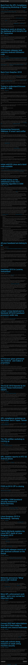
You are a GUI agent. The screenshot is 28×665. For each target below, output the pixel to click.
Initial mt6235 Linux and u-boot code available (14, 165)
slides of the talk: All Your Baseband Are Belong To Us (15, 248)
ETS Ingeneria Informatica (8, 445)
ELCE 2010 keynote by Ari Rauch (11, 393)
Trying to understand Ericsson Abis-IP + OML (13, 87)
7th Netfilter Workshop (5, 444)
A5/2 (16, 191)
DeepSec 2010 (18, 75)
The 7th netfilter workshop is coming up (12, 440)
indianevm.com (14, 649)
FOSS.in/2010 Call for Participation (6, 490)
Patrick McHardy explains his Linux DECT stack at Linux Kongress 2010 (13, 533)
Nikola (16, 664)
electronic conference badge (15, 283)
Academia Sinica (6, 423)
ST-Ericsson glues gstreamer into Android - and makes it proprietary (12, 361)
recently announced (7, 586)
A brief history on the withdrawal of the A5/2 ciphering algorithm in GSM (12, 182)
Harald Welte (9, 664)
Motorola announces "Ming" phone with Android (12, 579)
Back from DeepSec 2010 (11, 72)
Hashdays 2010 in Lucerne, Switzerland (12, 270)
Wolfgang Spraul (16, 23)
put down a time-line (5, 214)
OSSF (3, 423)
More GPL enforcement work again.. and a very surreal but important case (13, 596)
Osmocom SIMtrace (17, 148)
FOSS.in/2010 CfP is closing (12, 486)
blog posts (12, 462)
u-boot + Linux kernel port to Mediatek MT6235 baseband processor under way (12, 313)
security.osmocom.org (19, 214)
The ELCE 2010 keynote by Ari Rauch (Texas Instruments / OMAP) (13, 388)
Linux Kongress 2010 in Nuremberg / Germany (10, 517)
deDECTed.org (8, 541)
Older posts (25, 661)
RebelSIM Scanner (7, 143)
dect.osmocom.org (9, 546)
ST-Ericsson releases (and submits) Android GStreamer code (12, 52)
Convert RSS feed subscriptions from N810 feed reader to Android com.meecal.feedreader (14, 625)
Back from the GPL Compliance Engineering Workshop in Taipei (14, 6)
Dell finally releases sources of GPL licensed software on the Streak (13, 551)
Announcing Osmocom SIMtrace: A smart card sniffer (13, 130)
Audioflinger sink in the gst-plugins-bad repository (16, 64)
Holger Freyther (22, 23)
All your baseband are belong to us (14, 244)
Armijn (6, 20)
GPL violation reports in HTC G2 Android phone (14, 458)
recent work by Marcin (13, 318)
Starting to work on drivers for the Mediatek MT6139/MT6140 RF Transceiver (14, 31)
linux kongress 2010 (4, 538)
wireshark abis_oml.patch (16, 123)
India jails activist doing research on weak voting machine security (11, 644)
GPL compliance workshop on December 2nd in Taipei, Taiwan (14, 419)
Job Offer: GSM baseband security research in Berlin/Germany (11, 501)
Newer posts (3, 661)
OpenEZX (18, 585)
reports (9, 462)
